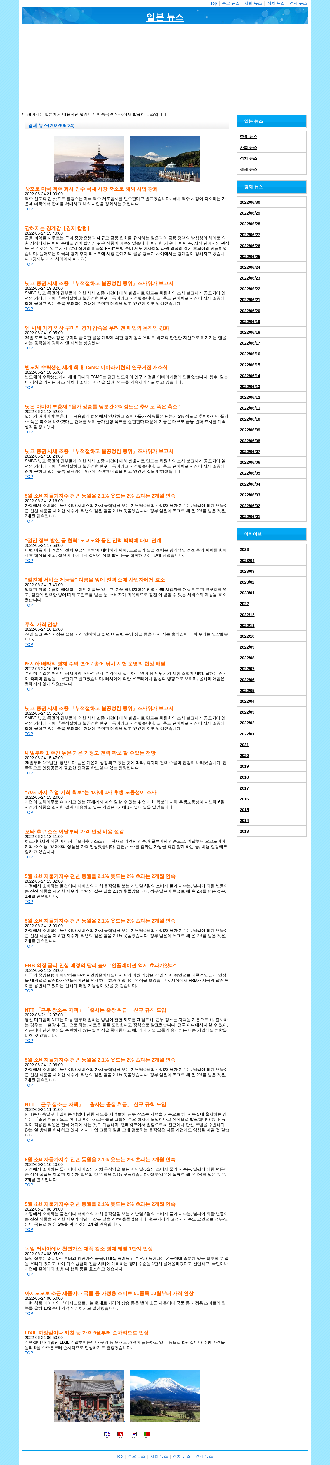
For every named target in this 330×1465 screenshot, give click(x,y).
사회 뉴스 (253, 3)
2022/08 (247, 658)
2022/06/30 (250, 202)
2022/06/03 (250, 495)
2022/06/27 (250, 234)
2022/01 (247, 734)
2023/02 (247, 582)
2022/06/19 (250, 321)
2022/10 (247, 636)
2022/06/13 (250, 386)
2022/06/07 (250, 451)
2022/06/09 (250, 430)
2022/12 (247, 614)
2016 (244, 799)
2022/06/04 (250, 484)
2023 (244, 549)
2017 (244, 788)
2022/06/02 (250, 505)
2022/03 (247, 712)
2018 (244, 777)
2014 (244, 820)
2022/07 (247, 668)
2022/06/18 (250, 332)
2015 (244, 809)
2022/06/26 (250, 245)
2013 (244, 831)
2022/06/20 (250, 310)
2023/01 (247, 593)
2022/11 (247, 625)
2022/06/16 (250, 354)
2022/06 (247, 679)
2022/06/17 (250, 343)
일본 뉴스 (165, 17)
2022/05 (247, 690)
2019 (244, 766)
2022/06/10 (250, 419)
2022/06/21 (250, 299)
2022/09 (247, 647)
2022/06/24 (250, 267)
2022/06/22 (250, 289)
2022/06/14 (250, 375)
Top (213, 3)
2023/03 (247, 571)
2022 (244, 603)
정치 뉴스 (276, 3)
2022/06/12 (250, 397)
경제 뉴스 (298, 3)
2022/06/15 (250, 365)
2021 (244, 744)
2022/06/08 (250, 440)
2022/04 (247, 701)
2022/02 (247, 723)
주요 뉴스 (230, 3)
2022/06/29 (250, 213)
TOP (29, 209)
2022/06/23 (250, 278)
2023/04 (247, 560)
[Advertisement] (165, 68)
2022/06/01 (250, 516)
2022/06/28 (250, 224)
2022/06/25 (250, 256)
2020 (244, 755)
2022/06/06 (250, 462)
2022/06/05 (250, 473)
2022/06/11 (250, 408)
